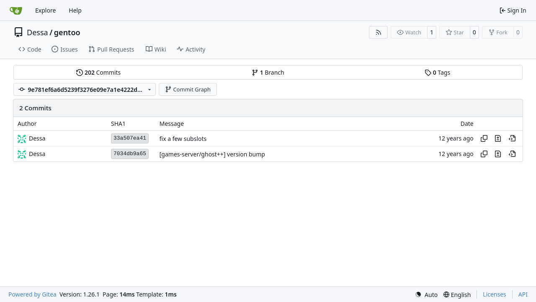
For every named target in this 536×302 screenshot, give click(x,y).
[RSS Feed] (378, 32)
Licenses (494, 294)
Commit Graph (188, 89)
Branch (268, 72)
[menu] (426, 295)
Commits (98, 72)
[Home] (16, 10)
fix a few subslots (183, 139)
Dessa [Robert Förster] (37, 138)
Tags (437, 72)
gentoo (67, 32)
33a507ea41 (129, 138)
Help (75, 10)
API (523, 294)
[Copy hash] (484, 138)
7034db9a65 (129, 154)
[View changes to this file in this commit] (498, 138)
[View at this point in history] (512, 138)
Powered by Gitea (32, 294)
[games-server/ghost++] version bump (212, 154)
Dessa (37, 32)
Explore (45, 10)
